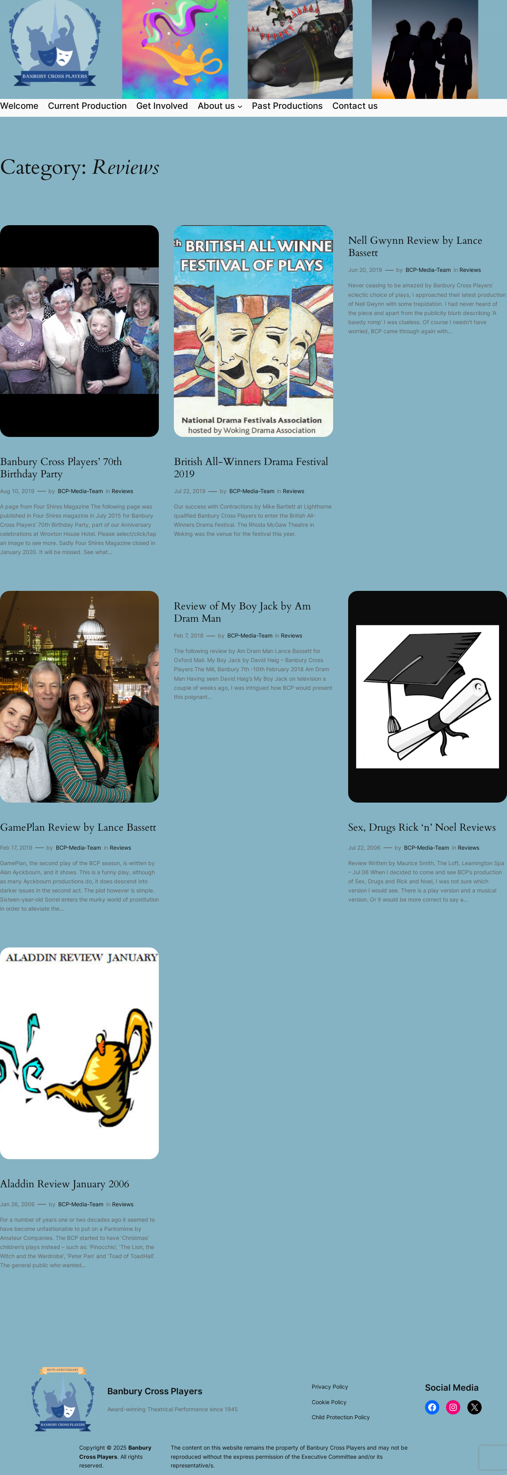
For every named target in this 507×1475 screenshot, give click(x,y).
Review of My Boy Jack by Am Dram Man (242, 612)
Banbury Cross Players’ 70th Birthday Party (61, 468)
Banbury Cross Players (154, 1391)
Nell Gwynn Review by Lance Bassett (415, 247)
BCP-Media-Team (80, 491)
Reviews (122, 491)
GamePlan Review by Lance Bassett (78, 828)
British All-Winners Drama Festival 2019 (251, 468)
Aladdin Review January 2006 (64, 1184)
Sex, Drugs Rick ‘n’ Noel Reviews (422, 828)
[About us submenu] (239, 105)
